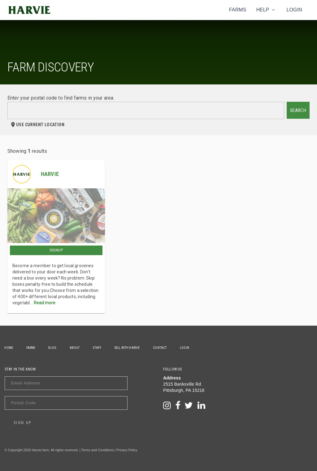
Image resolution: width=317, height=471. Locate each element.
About (76, 348)
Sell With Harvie (129, 348)
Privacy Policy (126, 450)
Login (294, 9)
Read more (44, 302)
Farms (237, 9)
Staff (99, 348)
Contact (162, 348)
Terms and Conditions (97, 450)
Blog (53, 348)
